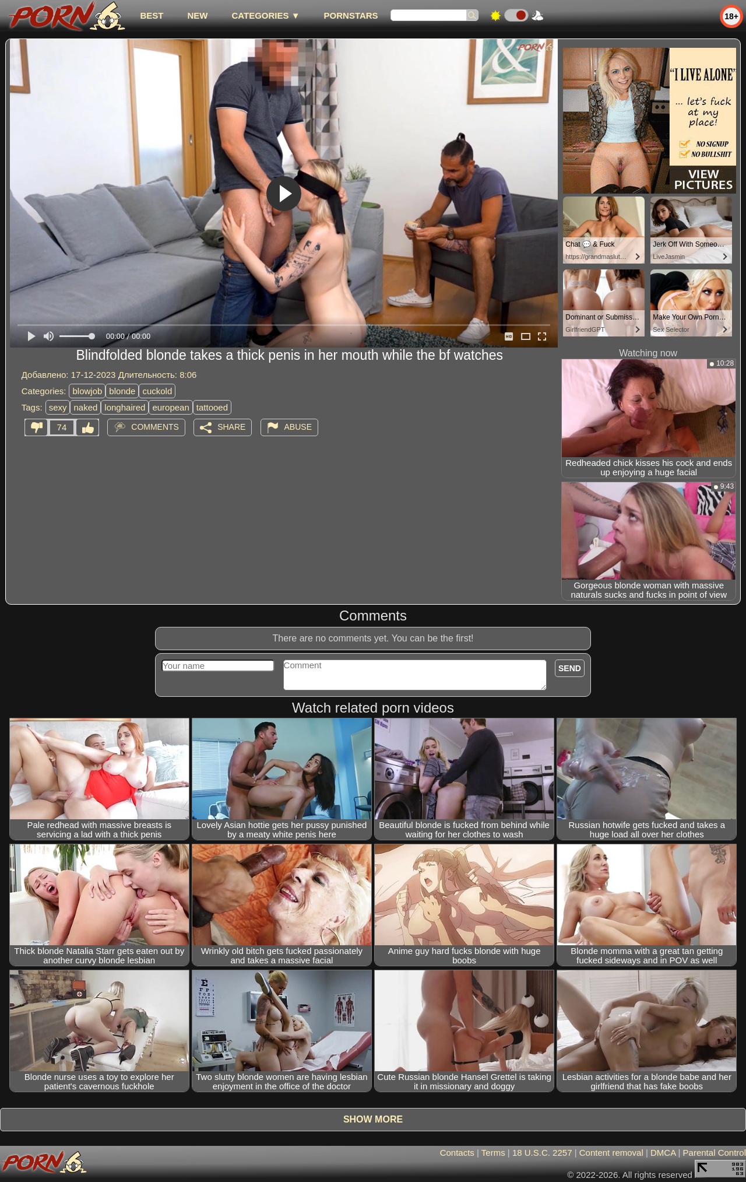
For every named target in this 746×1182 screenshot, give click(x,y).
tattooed (212, 407)
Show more (373, 1119)
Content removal (611, 1153)
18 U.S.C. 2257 (542, 1153)
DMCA (662, 1153)
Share (231, 427)
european (170, 407)
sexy (58, 407)
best (151, 15)
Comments (155, 427)
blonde (122, 391)
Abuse (298, 427)
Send (569, 668)
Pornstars (351, 15)
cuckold (157, 391)
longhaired (124, 407)
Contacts (457, 1153)
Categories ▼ (265, 15)
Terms (493, 1153)
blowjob (87, 391)
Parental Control (714, 1153)
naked (85, 407)
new (197, 15)
